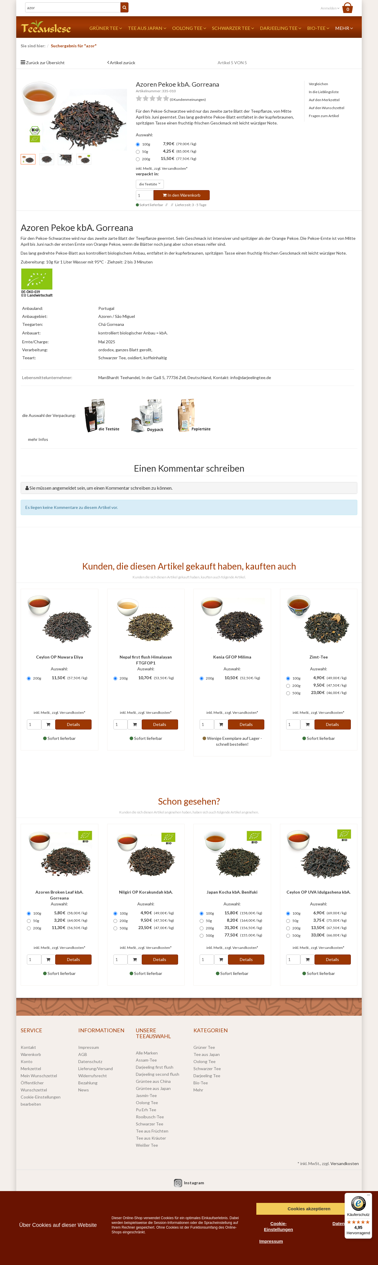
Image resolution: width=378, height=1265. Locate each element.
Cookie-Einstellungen (278, 1226)
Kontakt (28, 1047)
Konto (26, 1061)
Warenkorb (31, 1054)
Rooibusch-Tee (150, 1116)
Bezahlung (87, 1082)
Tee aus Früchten (152, 1130)
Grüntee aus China (153, 1081)
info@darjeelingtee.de (250, 377)
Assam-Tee (146, 1059)
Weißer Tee (147, 1145)
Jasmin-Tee (146, 1095)
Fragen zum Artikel (324, 116)
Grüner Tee (105, 28)
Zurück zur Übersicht (45, 62)
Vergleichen (318, 84)
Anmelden (330, 8)
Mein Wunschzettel (39, 1075)
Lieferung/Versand (95, 1068)
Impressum (88, 1047)
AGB (82, 1054)
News (83, 1089)
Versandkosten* (175, 168)
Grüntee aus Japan (153, 1088)
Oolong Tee (189, 28)
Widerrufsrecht (92, 1075)
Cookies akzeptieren (309, 1208)
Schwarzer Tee (233, 28)
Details (73, 724)
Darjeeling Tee (280, 28)
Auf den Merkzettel (324, 100)
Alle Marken (147, 1052)
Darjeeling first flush (154, 1067)
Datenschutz (90, 1061)
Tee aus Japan (147, 28)
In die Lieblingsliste (324, 92)
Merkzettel (31, 1068)
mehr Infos (38, 439)
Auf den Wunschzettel (326, 108)
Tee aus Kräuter (151, 1138)
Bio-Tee (318, 28)
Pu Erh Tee (146, 1109)
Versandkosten (344, 1163)
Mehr (344, 28)
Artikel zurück (122, 62)
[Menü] (368, 1196)
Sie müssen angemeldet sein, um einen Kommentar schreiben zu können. (101, 488)
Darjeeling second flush (157, 1074)
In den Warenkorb (182, 195)
